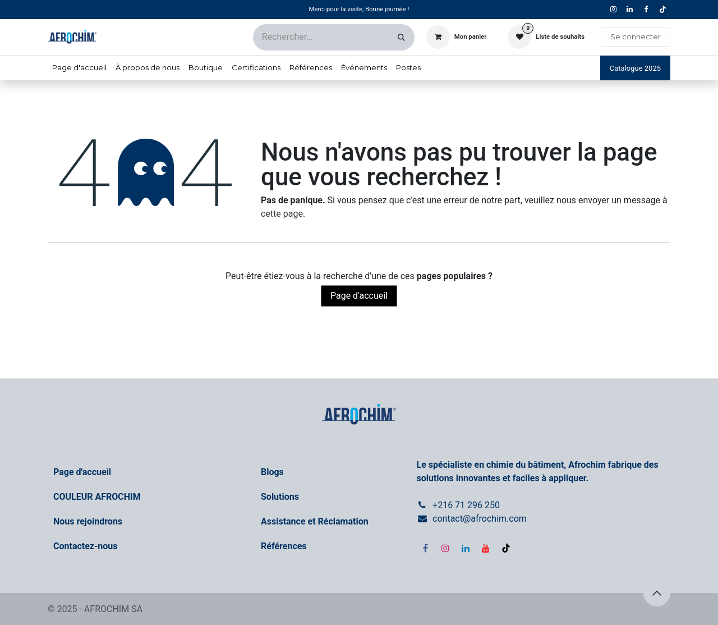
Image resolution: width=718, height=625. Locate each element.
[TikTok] (662, 9)
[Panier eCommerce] (456, 37)
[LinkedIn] (466, 548)
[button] (656, 593)
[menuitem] (79, 68)
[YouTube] (486, 548)
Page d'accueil (359, 295)
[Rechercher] (401, 37)
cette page (282, 213)
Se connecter (635, 36)
